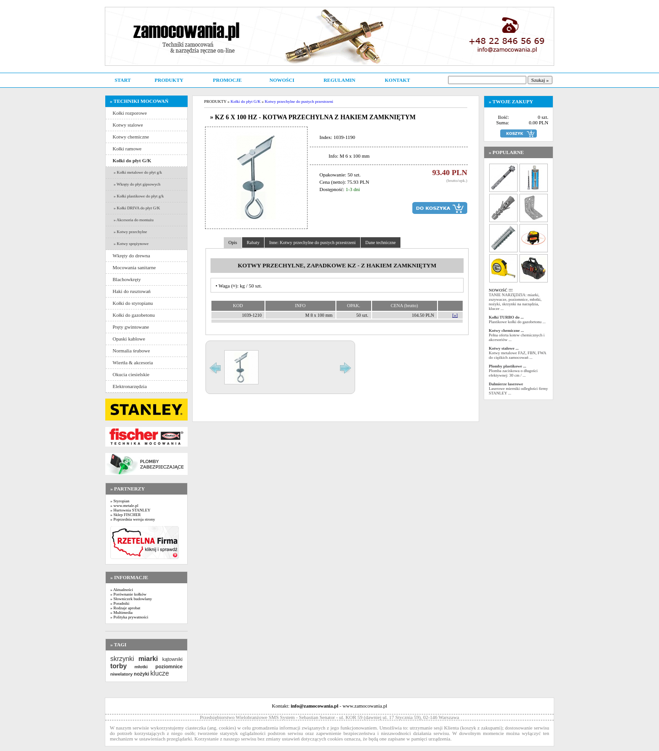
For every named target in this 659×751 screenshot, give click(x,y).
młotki (141, 666)
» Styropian (120, 501)
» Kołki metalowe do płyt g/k (137, 172)
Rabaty (253, 242)
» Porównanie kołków (128, 594)
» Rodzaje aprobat (125, 608)
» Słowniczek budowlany (131, 599)
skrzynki (122, 658)
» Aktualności (121, 589)
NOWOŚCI (282, 80)
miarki (148, 658)
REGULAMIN (340, 80)
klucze (159, 673)
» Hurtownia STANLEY (130, 510)
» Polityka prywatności (129, 617)
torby (118, 666)
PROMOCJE (227, 80)
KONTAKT (397, 80)
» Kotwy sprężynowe (131, 243)
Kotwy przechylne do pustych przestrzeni (299, 101)
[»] (455, 315)
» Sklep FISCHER (125, 514)
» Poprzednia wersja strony (132, 519)
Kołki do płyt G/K (246, 101)
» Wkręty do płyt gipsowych (137, 184)
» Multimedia (121, 612)
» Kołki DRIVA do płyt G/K (136, 208)
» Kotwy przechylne (130, 231)
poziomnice (169, 666)
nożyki (141, 673)
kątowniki (172, 659)
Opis (232, 242)
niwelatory (121, 673)
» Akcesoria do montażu (133, 220)
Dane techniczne (380, 242)
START (122, 80)
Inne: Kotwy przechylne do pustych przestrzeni (312, 242)
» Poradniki (120, 603)
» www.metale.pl (124, 505)
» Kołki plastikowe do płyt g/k (138, 196)
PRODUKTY (169, 80)
